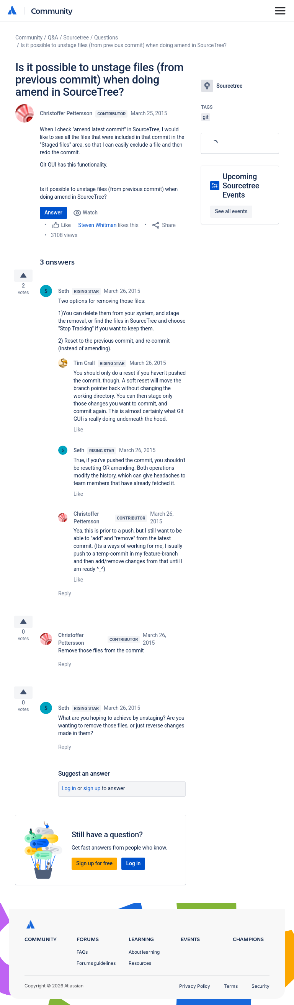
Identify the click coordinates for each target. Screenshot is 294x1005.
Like (78, 433)
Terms (231, 986)
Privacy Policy (194, 986)
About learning (144, 952)
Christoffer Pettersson (66, 113)
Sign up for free (94, 872)
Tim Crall (84, 366)
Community (52, 10)
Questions (106, 37)
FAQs (82, 952)
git (206, 117)
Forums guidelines (96, 963)
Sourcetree (76, 37)
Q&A (53, 37)
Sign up (92, 797)
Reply (64, 596)
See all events (231, 211)
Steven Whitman (97, 225)
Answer (53, 212)
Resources (140, 963)
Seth (63, 294)
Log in (69, 797)
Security (261, 986)
